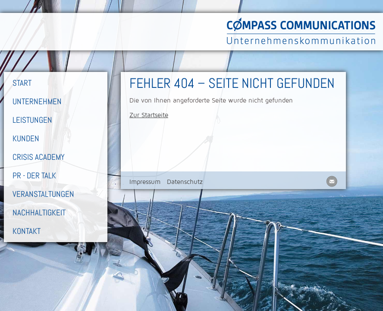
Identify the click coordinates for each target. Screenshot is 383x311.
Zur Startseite (148, 115)
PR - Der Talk (34, 175)
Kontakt (27, 231)
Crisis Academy (39, 157)
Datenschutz (185, 181)
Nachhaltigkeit (39, 212)
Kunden (26, 138)
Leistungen (32, 120)
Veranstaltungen (43, 194)
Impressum (144, 181)
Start (22, 83)
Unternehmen (37, 101)
